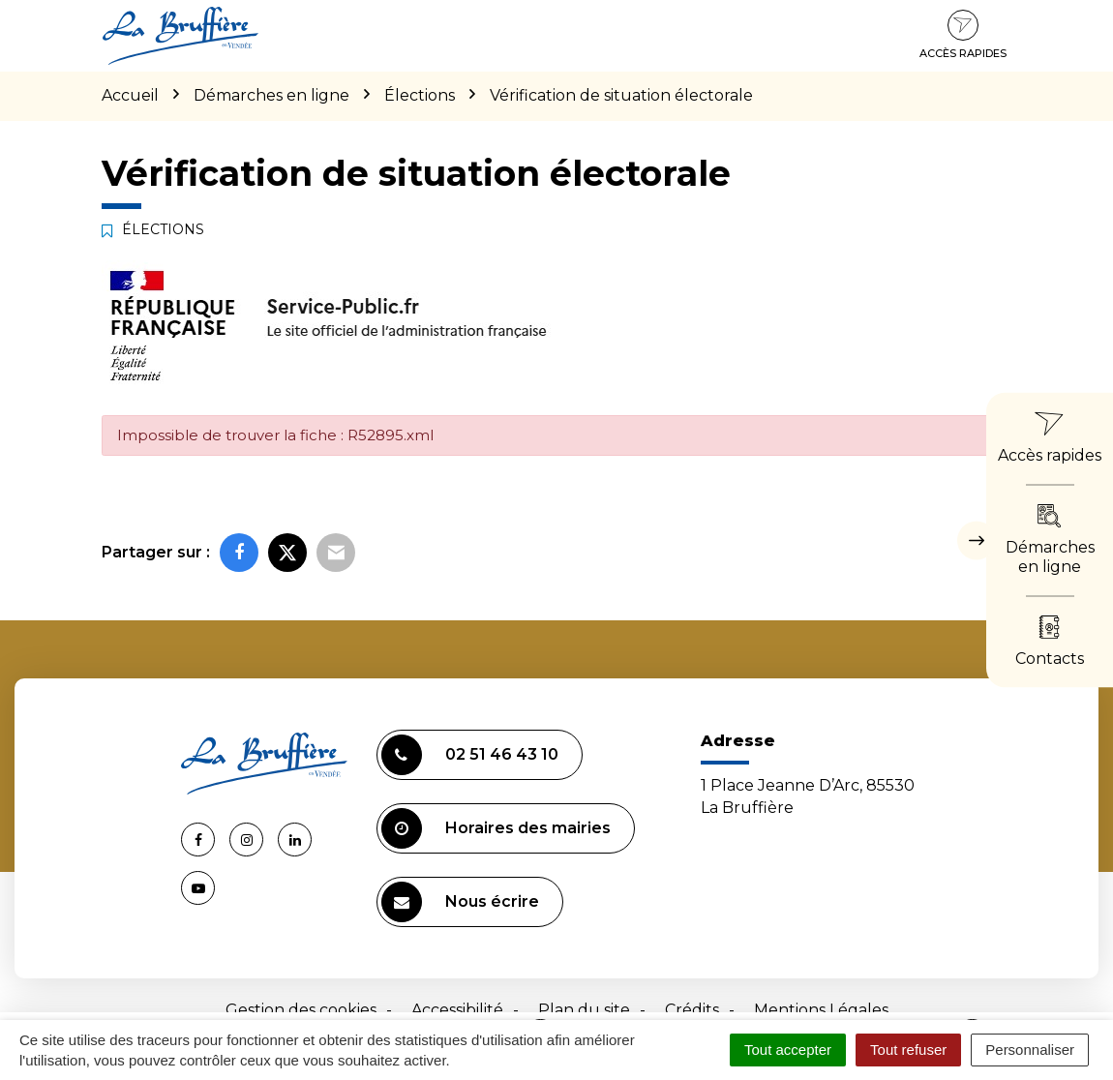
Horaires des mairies (496, 828)
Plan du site (584, 1010)
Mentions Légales (821, 1010)
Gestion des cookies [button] (301, 1010)
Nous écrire (460, 902)
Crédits (692, 1010)
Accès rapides (963, 35)
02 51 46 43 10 (469, 755)
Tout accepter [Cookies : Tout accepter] (787, 1049)
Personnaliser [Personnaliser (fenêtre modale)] (1029, 1049)
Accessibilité (457, 1010)
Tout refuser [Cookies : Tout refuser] (908, 1049)
